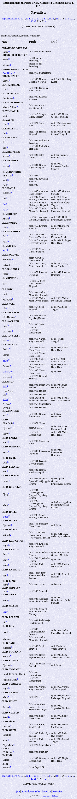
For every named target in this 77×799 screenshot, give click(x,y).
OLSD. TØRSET (9, 692)
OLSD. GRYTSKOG (11, 487)
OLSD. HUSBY (9, 529)
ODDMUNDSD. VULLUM (15, 69)
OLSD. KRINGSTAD (12, 541)
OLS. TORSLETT (10, 335)
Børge (5, 360)
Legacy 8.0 (46, 796)
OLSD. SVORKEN (10, 669)
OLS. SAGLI (8, 304)
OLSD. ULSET (9, 701)
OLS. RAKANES (10, 269)
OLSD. (4, 419)
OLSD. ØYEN (8, 730)
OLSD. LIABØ (9, 581)
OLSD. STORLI (9, 660)
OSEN (4, 764)
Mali (5, 612)
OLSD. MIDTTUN (10, 588)
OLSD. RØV (7, 626)
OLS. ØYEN (7, 381)
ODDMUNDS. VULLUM (14, 48)
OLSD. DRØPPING (11, 446)
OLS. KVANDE (9, 223)
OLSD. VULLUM (10, 712)
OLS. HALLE (8, 188)
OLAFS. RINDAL (10, 85)
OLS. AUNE (7, 120)
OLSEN (5, 748)
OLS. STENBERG (10, 312)
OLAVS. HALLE (10, 111)
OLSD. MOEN (8, 594)
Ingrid (5, 516)
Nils (5, 210)
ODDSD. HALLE (10, 76)
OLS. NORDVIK (10, 254)
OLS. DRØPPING (10, 152)
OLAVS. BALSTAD (11, 93)
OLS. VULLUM (9, 344)
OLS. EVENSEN (9, 160)
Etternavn (46, 791)
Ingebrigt (7, 372)
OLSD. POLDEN (10, 617)
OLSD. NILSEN (9, 606)
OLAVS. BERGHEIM (12, 102)
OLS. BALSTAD (9, 128)
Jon (4, 204)
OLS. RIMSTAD (9, 278)
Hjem (17, 791)
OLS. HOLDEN (9, 214)
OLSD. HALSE (9, 520)
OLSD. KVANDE (10, 549)
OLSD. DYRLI (9, 458)
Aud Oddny (7, 73)
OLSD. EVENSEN (10, 467)
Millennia (55, 796)
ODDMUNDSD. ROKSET (14, 55)
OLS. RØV (7, 289)
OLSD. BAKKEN (10, 438)
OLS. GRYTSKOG (11, 172)
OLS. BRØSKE (9, 137)
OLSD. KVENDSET (11, 569)
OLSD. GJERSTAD (11, 475)
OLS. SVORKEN (10, 321)
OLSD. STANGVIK (11, 652)
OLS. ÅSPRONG (10, 411)
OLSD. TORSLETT (11, 684)
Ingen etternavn (9, 18)
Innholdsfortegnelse (30, 791)
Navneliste (57, 791)
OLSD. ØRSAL (9, 721)
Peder (5, 399)
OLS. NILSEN (8, 246)
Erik (5, 386)
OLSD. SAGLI (8, 643)
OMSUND (6, 755)
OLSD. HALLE (9, 512)
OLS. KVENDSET (10, 231)
